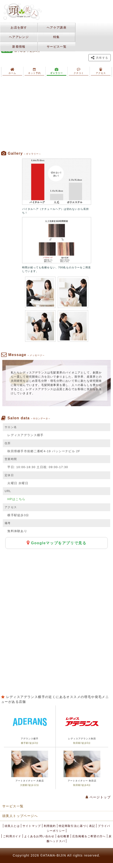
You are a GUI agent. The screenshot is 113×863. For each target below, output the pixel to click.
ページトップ (98, 797)
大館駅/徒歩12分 (29, 785)
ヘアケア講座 (57, 27)
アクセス (101, 71)
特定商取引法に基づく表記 (77, 826)
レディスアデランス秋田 (82, 738)
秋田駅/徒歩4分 (82, 785)
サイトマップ (32, 826)
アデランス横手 (29, 738)
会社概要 (63, 836)
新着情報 (18, 46)
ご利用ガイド (12, 836)
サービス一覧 (57, 46)
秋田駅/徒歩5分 (82, 743)
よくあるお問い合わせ (39, 836)
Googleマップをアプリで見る (57, 543)
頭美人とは (12, 826)
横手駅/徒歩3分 (29, 743)
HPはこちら (16, 499)
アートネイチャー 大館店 (29, 780)
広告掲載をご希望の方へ (89, 836)
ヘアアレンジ (19, 37)
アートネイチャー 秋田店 (82, 780)
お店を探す (19, 27)
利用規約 (50, 826)
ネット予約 (34, 71)
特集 (56, 37)
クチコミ (79, 71)
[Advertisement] (56, 114)
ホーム (12, 71)
